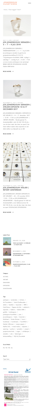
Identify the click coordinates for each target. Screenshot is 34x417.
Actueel (5, 276)
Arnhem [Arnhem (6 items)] (22, 300)
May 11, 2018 (7, 40)
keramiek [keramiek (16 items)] (22, 317)
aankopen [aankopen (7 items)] (6, 300)
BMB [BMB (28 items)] (25, 305)
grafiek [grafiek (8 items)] (5, 312)
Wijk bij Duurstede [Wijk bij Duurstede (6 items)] (19, 336)
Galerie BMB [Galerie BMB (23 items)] (20, 310)
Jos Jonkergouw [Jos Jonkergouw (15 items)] (7, 317)
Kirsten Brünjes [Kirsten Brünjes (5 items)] (15, 319)
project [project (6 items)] (27, 329)
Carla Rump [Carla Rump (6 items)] (6, 307)
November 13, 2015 (9, 186)
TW (6, 348)
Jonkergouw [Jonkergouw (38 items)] (12, 312)
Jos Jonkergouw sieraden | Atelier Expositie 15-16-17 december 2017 (17, 107)
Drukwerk (6, 282)
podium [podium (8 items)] (12, 329)
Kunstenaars (7, 288)
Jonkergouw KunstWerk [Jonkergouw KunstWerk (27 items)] (10, 314)
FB (4, 348)
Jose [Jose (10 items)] (20, 314)
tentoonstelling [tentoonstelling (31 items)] (7, 336)
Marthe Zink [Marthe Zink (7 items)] (6, 327)
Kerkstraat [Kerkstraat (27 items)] (6, 319)
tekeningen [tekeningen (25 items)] (18, 334)
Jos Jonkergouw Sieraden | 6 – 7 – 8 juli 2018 (17, 43)
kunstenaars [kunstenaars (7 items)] (15, 322)
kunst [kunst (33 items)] (23, 319)
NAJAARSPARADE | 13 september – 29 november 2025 (22, 254)
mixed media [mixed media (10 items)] (16, 327)
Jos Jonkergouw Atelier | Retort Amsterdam (16, 188)
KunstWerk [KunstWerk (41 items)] (23, 322)
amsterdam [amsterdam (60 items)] (14, 300)
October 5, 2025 (19, 262)
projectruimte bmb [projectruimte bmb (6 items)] (8, 331)
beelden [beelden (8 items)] (11, 305)
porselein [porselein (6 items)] (19, 329)
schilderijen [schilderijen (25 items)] (25, 331)
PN (9, 348)
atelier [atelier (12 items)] (5, 305)
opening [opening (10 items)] (5, 329)
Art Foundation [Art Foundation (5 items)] (7, 302)
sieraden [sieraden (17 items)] (5, 334)
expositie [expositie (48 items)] (5, 310)
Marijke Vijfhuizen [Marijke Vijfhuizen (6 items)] (8, 324)
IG (12, 348)
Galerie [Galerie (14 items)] (13, 310)
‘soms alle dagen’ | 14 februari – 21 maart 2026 (21, 244)
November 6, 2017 (9, 103)
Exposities (6, 285)
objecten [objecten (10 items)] (24, 327)
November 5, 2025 (19, 251)
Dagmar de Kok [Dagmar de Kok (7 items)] (16, 307)
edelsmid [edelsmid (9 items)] (26, 307)
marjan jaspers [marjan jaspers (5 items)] (20, 324)
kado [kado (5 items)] (15, 317)
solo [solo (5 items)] (11, 334)
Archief (16, 40)
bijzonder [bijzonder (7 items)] (19, 305)
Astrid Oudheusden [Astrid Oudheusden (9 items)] (20, 302)
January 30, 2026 (19, 241)
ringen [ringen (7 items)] (18, 331)
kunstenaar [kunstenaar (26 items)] (6, 322)
